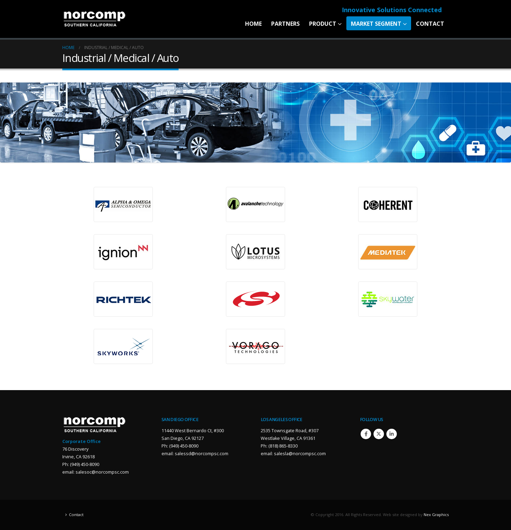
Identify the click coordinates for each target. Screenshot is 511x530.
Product (322, 23)
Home (253, 23)
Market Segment (376, 23)
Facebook (366, 434)
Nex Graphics (436, 514)
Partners (285, 23)
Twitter (379, 434)
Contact (430, 23)
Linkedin (391, 434)
